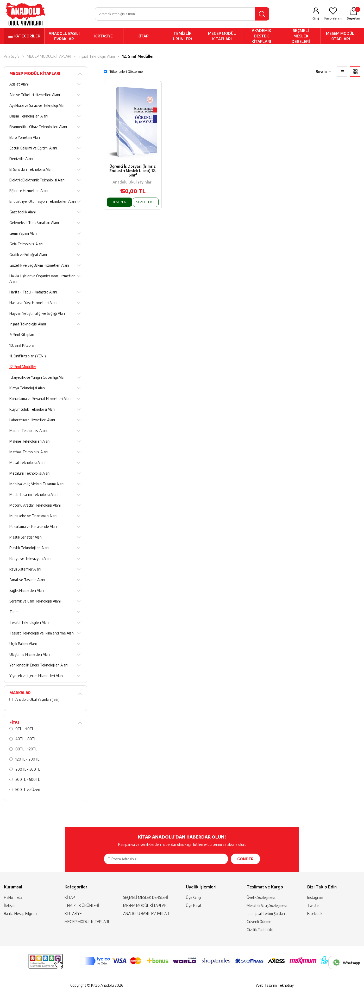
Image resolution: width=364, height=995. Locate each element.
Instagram (315, 898)
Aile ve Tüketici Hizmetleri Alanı (34, 95)
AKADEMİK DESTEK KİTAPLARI (261, 36)
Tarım (13, 612)
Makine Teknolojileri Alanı (29, 442)
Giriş (315, 19)
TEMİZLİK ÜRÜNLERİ (182, 37)
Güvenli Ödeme (259, 922)
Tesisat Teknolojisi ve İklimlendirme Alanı (41, 634)
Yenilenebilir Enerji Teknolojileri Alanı (38, 666)
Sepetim (353, 14)
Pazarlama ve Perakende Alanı (33, 527)
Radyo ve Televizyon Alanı (30, 559)
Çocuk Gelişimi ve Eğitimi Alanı (33, 149)
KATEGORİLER (27, 37)
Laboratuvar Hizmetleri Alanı (32, 420)
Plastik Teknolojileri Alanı (29, 548)
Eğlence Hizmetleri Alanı (28, 191)
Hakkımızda (13, 898)
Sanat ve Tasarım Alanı (27, 580)
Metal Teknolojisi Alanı (27, 463)
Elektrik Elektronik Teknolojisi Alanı (37, 181)
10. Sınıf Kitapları (22, 346)
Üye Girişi (193, 898)
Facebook (314, 914)
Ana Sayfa (12, 57)
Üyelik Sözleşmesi (261, 898)
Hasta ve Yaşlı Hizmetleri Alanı (33, 303)
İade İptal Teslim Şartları (266, 914)
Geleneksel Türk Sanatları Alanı (34, 223)
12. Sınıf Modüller (138, 57)
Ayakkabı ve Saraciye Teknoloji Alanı (37, 106)
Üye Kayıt (194, 906)
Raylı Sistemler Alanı (25, 570)
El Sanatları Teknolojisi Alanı (31, 170)
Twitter (313, 906)
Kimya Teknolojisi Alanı (27, 389)
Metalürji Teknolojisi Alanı (29, 474)
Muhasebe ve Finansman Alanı (33, 516)
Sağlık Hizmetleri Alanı (27, 591)
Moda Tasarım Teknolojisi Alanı (33, 495)
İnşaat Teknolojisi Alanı (96, 57)
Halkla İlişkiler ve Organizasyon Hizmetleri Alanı (42, 279)
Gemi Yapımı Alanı (23, 234)
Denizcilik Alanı (21, 159)
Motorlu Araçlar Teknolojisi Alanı (35, 506)
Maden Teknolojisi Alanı (28, 431)
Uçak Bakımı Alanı (23, 644)
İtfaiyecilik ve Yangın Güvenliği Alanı (37, 378)
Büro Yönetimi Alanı (25, 138)
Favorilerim (333, 19)
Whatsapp (351, 963)
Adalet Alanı (19, 85)
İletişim (9, 906)
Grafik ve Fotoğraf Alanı (28, 255)
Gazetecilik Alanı (22, 213)
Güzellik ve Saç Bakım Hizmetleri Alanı (39, 266)
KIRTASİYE (103, 37)
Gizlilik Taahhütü (260, 930)
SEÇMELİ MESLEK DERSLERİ (301, 36)
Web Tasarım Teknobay (275, 986)
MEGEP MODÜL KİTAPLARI (222, 37)
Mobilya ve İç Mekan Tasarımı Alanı (36, 484)
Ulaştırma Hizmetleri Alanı (30, 655)
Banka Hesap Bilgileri (20, 914)
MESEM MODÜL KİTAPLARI (340, 37)
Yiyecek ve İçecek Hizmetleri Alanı (36, 676)
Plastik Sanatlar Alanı (25, 538)
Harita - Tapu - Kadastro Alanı (33, 293)
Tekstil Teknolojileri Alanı (29, 623)
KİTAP (142, 37)
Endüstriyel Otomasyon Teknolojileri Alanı (42, 202)
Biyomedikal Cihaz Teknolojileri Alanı (38, 127)
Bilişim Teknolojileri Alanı (28, 117)
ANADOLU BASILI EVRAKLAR (64, 37)
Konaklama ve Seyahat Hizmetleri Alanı (40, 399)
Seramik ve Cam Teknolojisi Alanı (35, 602)
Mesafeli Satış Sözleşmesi (267, 906)
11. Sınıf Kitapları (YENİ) (27, 357)
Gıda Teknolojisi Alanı (26, 245)
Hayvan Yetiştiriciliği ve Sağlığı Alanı (37, 314)
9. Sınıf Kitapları (21, 335)
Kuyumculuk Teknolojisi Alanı (32, 410)
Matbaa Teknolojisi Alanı (28, 452)
